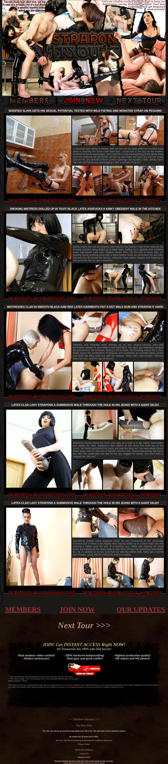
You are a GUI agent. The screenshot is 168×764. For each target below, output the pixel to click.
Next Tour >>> (84, 625)
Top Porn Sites (84, 725)
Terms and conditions (84, 750)
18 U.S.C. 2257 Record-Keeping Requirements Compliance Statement (84, 740)
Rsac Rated (100, 763)
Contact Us (84, 754)
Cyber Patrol (68, 763)
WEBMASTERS (84, 757)
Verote (24, 681)
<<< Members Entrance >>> (84, 719)
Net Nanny (89, 763)
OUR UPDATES (141, 609)
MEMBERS (23, 609)
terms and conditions (72, 685)
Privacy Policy (84, 744)
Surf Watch (79, 763)
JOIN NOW (77, 609)
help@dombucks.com (79, 687)
